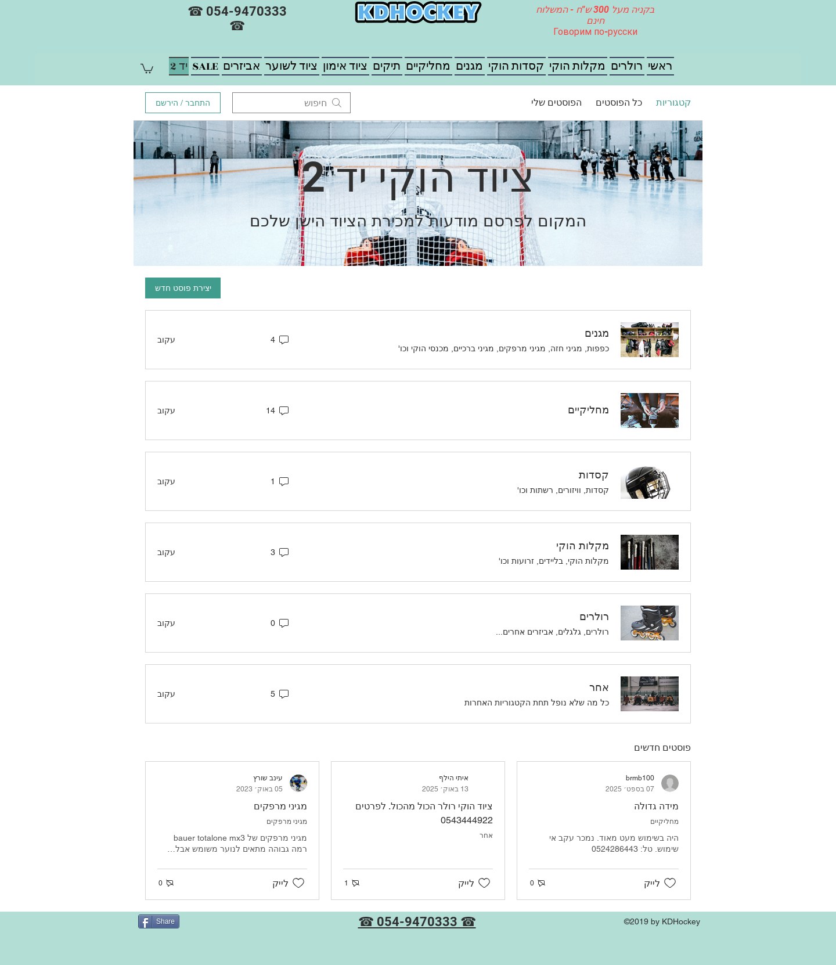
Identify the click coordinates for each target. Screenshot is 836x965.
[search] (291, 102)
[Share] (158, 921)
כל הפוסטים (619, 102)
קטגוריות (673, 102)
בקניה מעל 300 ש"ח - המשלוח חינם (595, 15)
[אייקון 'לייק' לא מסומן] (670, 883)
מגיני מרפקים (280, 806)
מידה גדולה (656, 806)
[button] (146, 68)
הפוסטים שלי (556, 102)
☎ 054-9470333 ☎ (237, 18)
